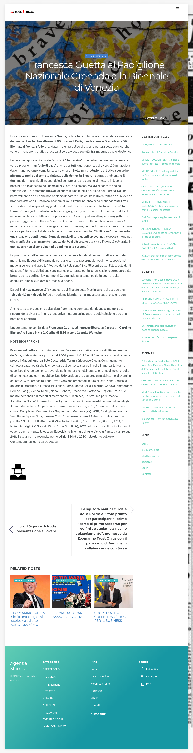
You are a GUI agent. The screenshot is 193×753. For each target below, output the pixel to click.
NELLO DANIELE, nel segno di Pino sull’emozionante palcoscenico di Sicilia (160, 175)
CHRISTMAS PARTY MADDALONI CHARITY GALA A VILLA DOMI (160, 300)
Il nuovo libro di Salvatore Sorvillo (159, 152)
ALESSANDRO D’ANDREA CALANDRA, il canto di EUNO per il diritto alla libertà (161, 232)
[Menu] (177, 8)
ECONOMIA (52, 712)
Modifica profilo (150, 455)
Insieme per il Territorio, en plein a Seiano (159, 339)
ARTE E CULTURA (96, 56)
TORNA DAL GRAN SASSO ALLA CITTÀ (67, 615)
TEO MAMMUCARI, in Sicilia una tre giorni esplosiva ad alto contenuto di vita (28, 618)
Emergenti (54, 684)
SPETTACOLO (51, 669)
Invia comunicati (150, 449)
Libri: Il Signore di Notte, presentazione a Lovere (36, 528)
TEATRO (50, 691)
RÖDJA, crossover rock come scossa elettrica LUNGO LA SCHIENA (161, 257)
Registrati (146, 461)
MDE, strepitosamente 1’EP (156, 144)
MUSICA (50, 677)
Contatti (146, 473)
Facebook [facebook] (148, 668)
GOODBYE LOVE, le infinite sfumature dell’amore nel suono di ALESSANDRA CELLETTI (160, 190)
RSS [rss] (145, 684)
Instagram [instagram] (148, 676)
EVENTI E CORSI (53, 719)
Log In (144, 467)
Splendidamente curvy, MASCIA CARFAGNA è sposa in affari (159, 246)
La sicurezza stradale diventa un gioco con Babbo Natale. (158, 327)
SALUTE (48, 698)
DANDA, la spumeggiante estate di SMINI (160, 219)
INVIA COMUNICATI (55, 726)
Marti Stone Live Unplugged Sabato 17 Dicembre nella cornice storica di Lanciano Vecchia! (161, 314)
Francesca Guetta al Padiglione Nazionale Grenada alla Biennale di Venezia (96, 76)
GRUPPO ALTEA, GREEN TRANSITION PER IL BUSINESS (110, 617)
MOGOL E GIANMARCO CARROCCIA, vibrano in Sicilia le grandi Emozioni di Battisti (159, 205)
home (144, 443)
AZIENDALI (49, 705)
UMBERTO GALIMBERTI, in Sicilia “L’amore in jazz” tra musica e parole (160, 161)
